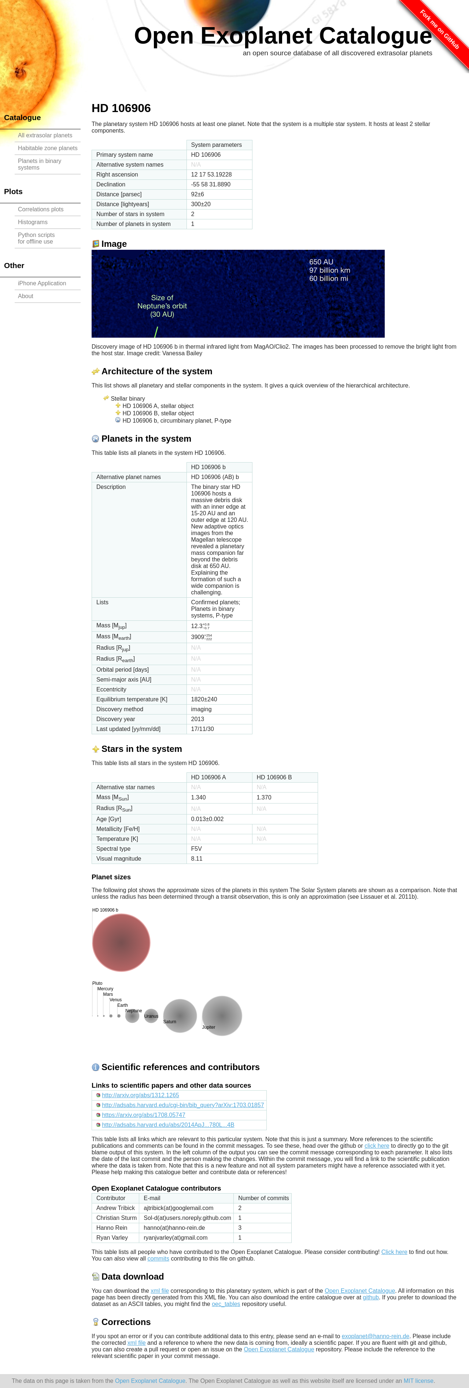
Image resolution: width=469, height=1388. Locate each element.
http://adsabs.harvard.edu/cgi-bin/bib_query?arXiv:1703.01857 (183, 1105)
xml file (160, 1291)
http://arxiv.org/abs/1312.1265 (140, 1095)
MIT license (419, 1381)
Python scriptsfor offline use (36, 238)
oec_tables (226, 1304)
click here (377, 1146)
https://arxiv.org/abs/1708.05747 (143, 1115)
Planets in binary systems (39, 164)
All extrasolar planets (45, 135)
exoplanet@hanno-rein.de (375, 1336)
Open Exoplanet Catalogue (283, 35)
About (25, 296)
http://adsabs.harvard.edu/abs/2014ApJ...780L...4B (168, 1125)
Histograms (33, 222)
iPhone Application (42, 283)
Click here (394, 1252)
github (371, 1297)
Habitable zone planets (48, 148)
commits (158, 1258)
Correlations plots (41, 209)
